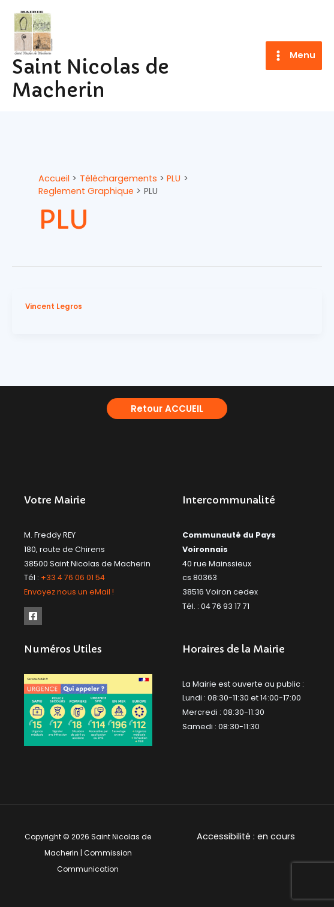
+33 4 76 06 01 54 (73, 577)
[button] (167, 408)
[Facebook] (33, 616)
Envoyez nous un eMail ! (69, 592)
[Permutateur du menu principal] (294, 56)
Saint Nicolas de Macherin (90, 78)
